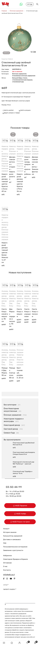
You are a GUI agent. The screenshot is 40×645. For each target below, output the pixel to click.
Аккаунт (6, 529)
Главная (4, 11)
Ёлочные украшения (16, 11)
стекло (24, 78)
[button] (3, 140)
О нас (5, 566)
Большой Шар (17, 78)
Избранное (7, 556)
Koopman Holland (7, 59)
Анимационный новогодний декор (8, 293)
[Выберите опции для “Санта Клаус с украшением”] (25, 285)
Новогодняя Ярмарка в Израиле (15, 559)
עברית (29, 4)
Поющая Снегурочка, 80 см (12, 373)
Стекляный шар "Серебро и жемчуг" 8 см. (22, 472)
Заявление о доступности (13, 550)
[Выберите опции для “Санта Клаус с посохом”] (33, 285)
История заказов (9, 532)
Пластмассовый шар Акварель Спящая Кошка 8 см (24, 453)
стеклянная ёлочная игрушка (22, 80)
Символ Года (9, 433)
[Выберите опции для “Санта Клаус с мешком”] (18, 285)
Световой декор (11, 429)
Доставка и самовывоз (12, 539)
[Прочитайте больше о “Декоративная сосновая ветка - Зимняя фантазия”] (33, 140)
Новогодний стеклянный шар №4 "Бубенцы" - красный (23, 463)
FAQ (4, 543)
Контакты (7, 570)
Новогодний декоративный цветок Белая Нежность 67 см (5, 252)
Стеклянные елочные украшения (23, 75)
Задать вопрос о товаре (12, 113)
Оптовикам (7, 563)
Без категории (10, 405)
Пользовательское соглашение (15, 547)
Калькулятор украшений (12, 536)
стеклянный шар (18, 82)
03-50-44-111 (14, 486)
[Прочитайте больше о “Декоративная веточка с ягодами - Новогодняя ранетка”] (10, 140)
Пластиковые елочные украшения (7, 168)
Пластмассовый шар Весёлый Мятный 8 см (23, 444)
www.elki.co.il (31, 637)
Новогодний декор (12, 425)
